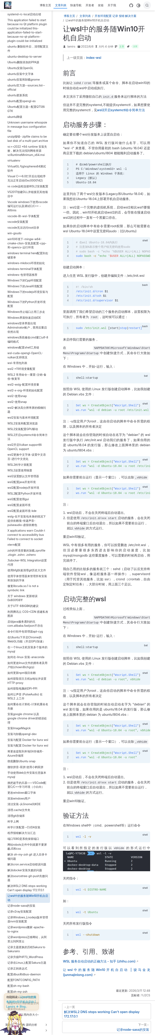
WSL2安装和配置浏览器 (22, 420)
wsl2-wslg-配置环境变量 (23, 381)
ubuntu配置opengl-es (21, 98)
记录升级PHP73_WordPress (25, 953)
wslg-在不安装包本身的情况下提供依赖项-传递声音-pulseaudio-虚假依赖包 (26, 517)
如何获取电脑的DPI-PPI (22, 685)
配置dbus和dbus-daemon (24, 971)
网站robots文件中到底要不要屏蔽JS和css (27, 843)
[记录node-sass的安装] (106, 1027)
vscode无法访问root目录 (23, 224)
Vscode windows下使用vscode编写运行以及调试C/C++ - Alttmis (27, 203)
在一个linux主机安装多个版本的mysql (27, 646)
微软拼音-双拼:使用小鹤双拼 (25, 763)
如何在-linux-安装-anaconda (25, 653)
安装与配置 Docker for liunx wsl (27, 736)
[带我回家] (9, 5)
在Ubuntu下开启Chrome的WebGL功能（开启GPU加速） (26, 636)
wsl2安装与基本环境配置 (23, 414)
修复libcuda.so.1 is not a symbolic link (23, 585)
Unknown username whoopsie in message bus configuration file (27, 123)
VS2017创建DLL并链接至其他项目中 (27, 191)
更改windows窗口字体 (21, 789)
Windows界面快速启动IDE (24, 314)
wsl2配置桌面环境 (18, 501)
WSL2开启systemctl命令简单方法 (27, 434)
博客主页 (45, 5)
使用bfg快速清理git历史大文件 (26, 567)
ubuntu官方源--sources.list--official (26, 84)
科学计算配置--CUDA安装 (24, 824)
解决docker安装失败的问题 (24, 867)
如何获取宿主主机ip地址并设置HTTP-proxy (27, 677)
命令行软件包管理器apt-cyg (25, 628)
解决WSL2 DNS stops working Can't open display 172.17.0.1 (27, 885)
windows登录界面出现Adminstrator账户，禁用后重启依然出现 (27, 324)
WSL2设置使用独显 (19, 467)
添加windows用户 (18, 795)
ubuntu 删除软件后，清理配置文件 (27, 45)
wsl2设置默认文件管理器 (23, 473)
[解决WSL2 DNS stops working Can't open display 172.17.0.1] (106, 1011)
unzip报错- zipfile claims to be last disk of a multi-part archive (27, 135)
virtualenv (13, 157)
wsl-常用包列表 (17, 359)
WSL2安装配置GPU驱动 (22, 425)
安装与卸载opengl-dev (22, 730)
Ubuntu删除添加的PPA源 (23, 59)
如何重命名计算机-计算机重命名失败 (27, 703)
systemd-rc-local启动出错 (24, 11)
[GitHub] (131, 5)
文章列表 (60, 5)
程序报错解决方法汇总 (21, 829)
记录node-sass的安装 (21, 902)
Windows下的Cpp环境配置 (24, 277)
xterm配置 (14, 541)
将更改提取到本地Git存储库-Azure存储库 (25, 750)
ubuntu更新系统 (17, 92)
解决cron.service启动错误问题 (26, 861)
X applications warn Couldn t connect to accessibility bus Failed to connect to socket (26, 531)
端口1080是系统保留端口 (23, 835)
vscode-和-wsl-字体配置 (23, 213)
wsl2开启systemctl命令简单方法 (121, 110)
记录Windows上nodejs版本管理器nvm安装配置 (27, 916)
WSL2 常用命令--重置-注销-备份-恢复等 (27, 373)
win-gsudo (14, 230)
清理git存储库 (16, 812)
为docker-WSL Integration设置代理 (27, 559)
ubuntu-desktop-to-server (24, 53)
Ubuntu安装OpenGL (20, 64)
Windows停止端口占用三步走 (26, 308)
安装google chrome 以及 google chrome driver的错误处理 (27, 715)
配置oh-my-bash (18, 982)
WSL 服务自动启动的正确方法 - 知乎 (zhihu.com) (99, 961)
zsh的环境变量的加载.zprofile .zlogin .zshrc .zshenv (26, 549)
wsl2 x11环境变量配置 (21, 365)
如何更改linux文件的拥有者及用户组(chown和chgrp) (27, 662)
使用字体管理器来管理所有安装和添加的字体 (27, 575)
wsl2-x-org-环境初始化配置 (25, 387)
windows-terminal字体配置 (24, 265)
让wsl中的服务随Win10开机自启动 (27, 894)
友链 (101, 5)
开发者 (90, 5)
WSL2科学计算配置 (19, 461)
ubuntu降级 (14, 113)
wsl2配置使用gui (18, 496)
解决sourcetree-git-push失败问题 (27, 875)
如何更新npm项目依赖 (21, 669)
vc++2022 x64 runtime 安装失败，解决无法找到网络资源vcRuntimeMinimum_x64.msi (27, 147)
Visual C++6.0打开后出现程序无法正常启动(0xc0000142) (26, 175)
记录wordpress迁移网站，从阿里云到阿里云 (27, 936)
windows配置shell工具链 (23, 344)
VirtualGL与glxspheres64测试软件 (26, 165)
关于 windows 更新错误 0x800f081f (22, 595)
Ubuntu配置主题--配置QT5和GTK (26, 105)
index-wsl (93, 58)
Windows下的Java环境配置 (25, 283)
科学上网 (13, 818)
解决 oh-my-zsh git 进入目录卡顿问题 (27, 853)
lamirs (71, 46)
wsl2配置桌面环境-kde (22, 507)
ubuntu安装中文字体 (20, 70)
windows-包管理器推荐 (22, 271)
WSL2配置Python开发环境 (24, 490)
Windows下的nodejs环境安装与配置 (27, 291)
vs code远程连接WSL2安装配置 (27, 183)
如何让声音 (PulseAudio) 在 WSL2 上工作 (25, 693)
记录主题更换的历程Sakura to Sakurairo (26, 946)
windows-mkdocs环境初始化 (26, 259)
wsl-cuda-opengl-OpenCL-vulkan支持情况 (25, 352)
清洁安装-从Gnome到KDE (24, 801)
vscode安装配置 (17, 218)
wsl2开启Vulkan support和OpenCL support (24, 443)
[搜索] (147, 5)
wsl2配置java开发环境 (21, 478)
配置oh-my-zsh (17, 988)
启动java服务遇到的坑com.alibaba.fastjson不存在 (25, 620)
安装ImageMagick (19, 725)
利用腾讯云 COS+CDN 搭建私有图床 (27, 610)
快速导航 (76, 5)
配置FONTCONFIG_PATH (23, 976)
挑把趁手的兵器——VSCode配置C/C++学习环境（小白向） (26, 781)
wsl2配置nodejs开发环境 (23, 484)
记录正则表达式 (17, 965)
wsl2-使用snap (17, 392)
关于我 (112, 5)
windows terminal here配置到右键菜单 (27, 252)
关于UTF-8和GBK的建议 (23, 602)
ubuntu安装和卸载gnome (23, 76)
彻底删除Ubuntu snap (21, 758)
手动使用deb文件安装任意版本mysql (26, 771)
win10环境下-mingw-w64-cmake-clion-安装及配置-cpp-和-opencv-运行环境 (27, 240)
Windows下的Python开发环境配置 (26, 301)
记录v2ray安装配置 (19, 908)
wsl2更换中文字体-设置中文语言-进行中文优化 (26, 453)
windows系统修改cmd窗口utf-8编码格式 (27, 336)
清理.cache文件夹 (18, 806)
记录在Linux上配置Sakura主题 (26, 959)
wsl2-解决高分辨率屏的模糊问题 (26, 406)
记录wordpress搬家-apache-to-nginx (26, 926)
